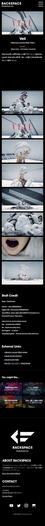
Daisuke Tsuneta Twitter (11, 360)
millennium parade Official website (15, 352)
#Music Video (15, 49)
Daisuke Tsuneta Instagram (13, 356)
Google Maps (7, 496)
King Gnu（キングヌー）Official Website (17, 363)
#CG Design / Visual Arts (28, 49)
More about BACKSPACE (11, 474)
